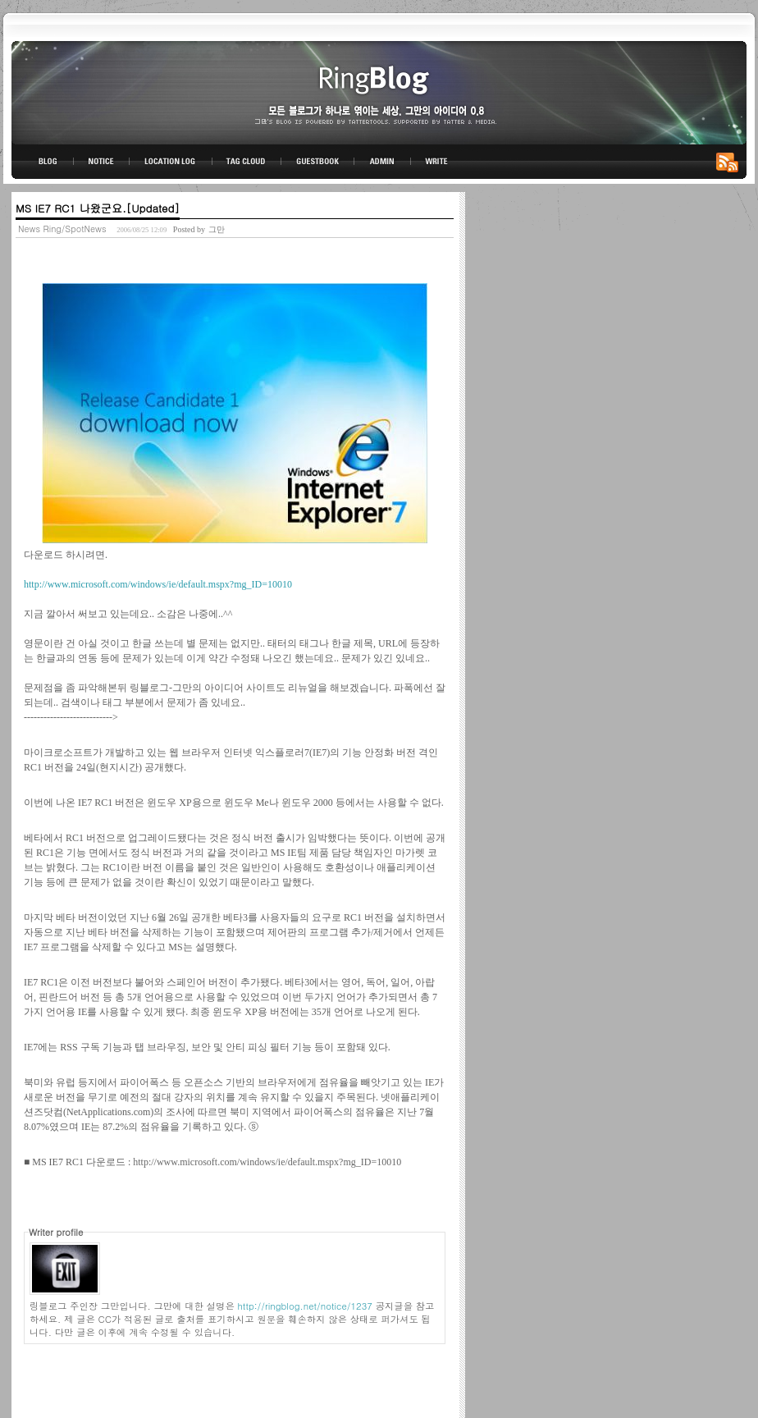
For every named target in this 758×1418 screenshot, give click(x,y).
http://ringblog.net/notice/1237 (305, 1305)
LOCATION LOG (171, 161)
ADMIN (382, 161)
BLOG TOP (42, 161)
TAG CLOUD (246, 161)
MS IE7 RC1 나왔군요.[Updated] (98, 208)
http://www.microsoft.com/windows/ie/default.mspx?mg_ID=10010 (158, 584)
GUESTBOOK (317, 161)
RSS (730, 161)
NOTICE (102, 161)
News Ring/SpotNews (62, 228)
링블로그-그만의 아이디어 (379, 91)
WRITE (435, 161)
